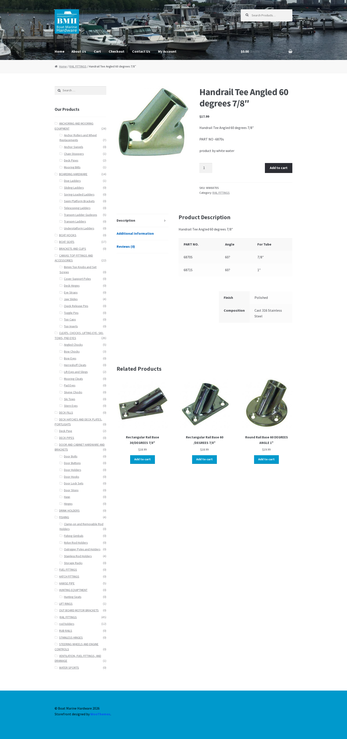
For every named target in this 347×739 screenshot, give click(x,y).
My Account (167, 51)
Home (59, 51)
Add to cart (278, 167)
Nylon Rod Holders (76, 543)
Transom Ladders (75, 221)
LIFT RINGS (66, 604)
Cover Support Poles (77, 279)
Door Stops (71, 490)
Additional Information (135, 233)
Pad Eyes (69, 385)
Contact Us (141, 51)
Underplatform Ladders (79, 228)
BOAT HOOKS (67, 235)
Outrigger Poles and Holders (82, 549)
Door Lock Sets (73, 483)
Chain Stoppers (74, 154)
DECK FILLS (66, 413)
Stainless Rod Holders (78, 556)
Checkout (116, 51)
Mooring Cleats (73, 379)
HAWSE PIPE (67, 583)
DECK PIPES (66, 438)
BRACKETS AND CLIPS (72, 249)
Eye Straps (70, 292)
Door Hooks (71, 477)
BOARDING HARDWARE (73, 174)
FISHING (64, 517)
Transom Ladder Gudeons (80, 215)
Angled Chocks (73, 345)
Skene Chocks (73, 392)
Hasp (67, 497)
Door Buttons (72, 463)
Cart (97, 51)
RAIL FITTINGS (78, 66)
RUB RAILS (65, 631)
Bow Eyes (70, 358)
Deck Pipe (65, 431)
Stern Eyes (70, 406)
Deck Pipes (71, 160)
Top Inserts (71, 326)
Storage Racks (73, 563)
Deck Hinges (71, 286)
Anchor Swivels (73, 147)
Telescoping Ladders (77, 208)
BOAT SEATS (66, 242)
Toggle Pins (71, 313)
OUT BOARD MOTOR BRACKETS (79, 610)
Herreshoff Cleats (75, 365)
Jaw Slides (70, 299)
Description (126, 220)
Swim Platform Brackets (79, 201)
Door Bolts (70, 456)
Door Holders (72, 470)
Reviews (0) (126, 246)
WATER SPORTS (69, 668)
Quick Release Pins (76, 306)
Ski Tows (69, 399)
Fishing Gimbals (73, 536)
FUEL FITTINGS (68, 570)
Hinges (68, 504)
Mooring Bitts (72, 167)
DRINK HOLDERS (69, 511)
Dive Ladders (72, 181)
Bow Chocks (71, 351)
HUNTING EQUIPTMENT (73, 590)
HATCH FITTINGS (69, 576)
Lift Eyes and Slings (76, 372)
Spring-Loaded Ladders (79, 194)
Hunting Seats (72, 597)
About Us (78, 51)
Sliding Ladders (74, 188)
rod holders (66, 624)
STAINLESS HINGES (71, 637)
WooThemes (100, 714)
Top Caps (70, 319)
